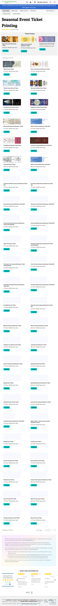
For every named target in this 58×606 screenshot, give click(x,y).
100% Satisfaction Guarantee (32, 592)
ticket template (28, 540)
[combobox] (40, 530)
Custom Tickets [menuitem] (16, 13)
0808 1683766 (43, 2)
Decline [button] (46, 601)
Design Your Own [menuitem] (24, 10)
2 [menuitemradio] (50, 530)
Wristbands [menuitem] (33, 10)
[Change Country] (54, 2)
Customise (5, 50)
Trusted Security (28, 592)
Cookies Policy (26, 603)
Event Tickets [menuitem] (6, 10)
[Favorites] (50, 2)
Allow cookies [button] (53, 601)
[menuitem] (46, 530)
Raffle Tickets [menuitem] (14, 10)
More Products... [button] (51, 10)
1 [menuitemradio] (48, 530)
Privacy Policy (36, 603)
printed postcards (33, 554)
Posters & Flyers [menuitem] (7, 13)
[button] (27, 2)
